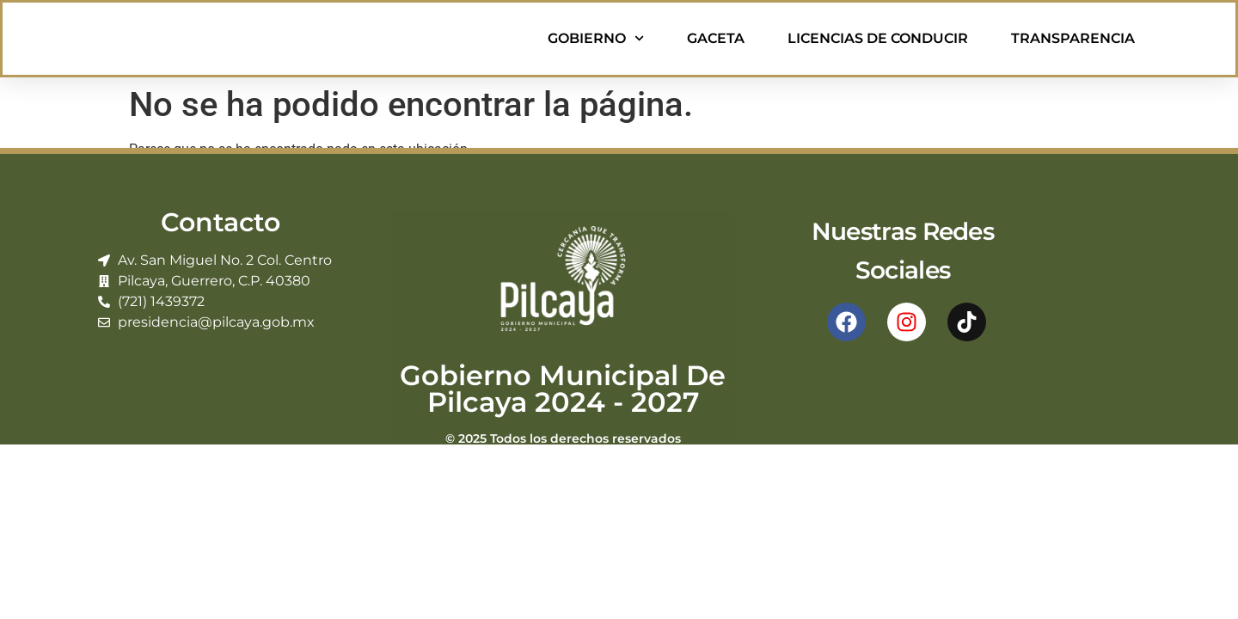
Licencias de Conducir (878, 38)
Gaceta (716, 38)
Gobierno (596, 38)
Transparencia (1073, 38)
